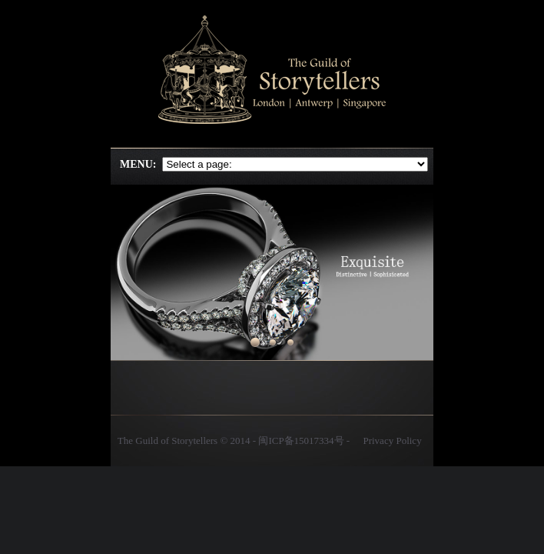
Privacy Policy (392, 440)
